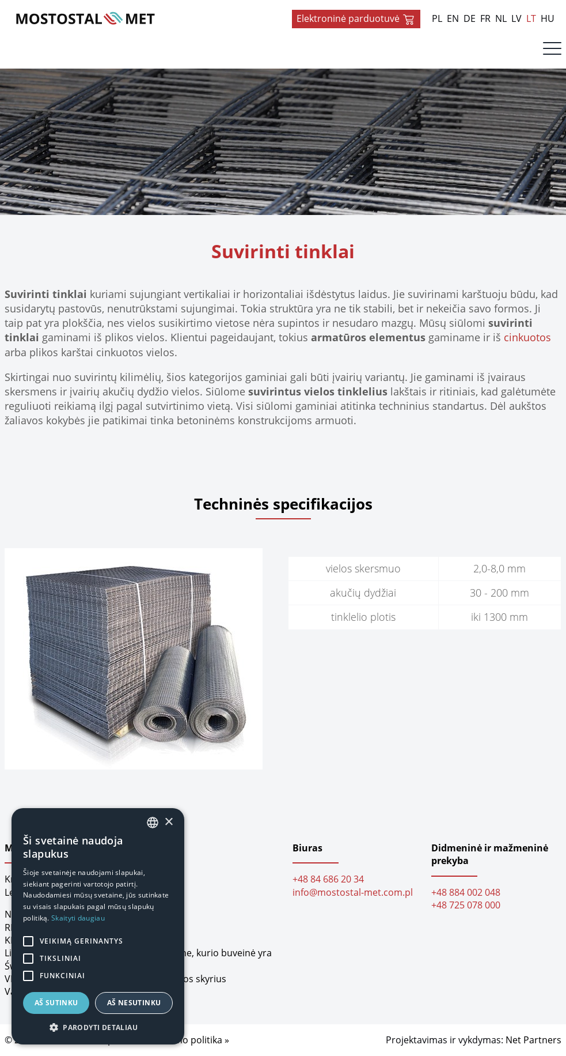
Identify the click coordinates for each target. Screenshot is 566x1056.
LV (516, 18)
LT (531, 18)
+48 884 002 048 (465, 892)
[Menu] (552, 51)
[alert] (98, 926)
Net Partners (533, 1040)
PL (437, 18)
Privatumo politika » (186, 1040)
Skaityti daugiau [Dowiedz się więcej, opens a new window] (78, 918)
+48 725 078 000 (465, 905)
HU (547, 18)
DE (470, 18)
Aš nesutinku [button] (134, 1003)
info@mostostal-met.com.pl (353, 892)
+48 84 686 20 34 (328, 879)
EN (453, 18)
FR (485, 18)
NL (501, 18)
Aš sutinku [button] (56, 1003)
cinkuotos (527, 337)
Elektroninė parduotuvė (356, 19)
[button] (98, 1027)
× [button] (168, 822)
